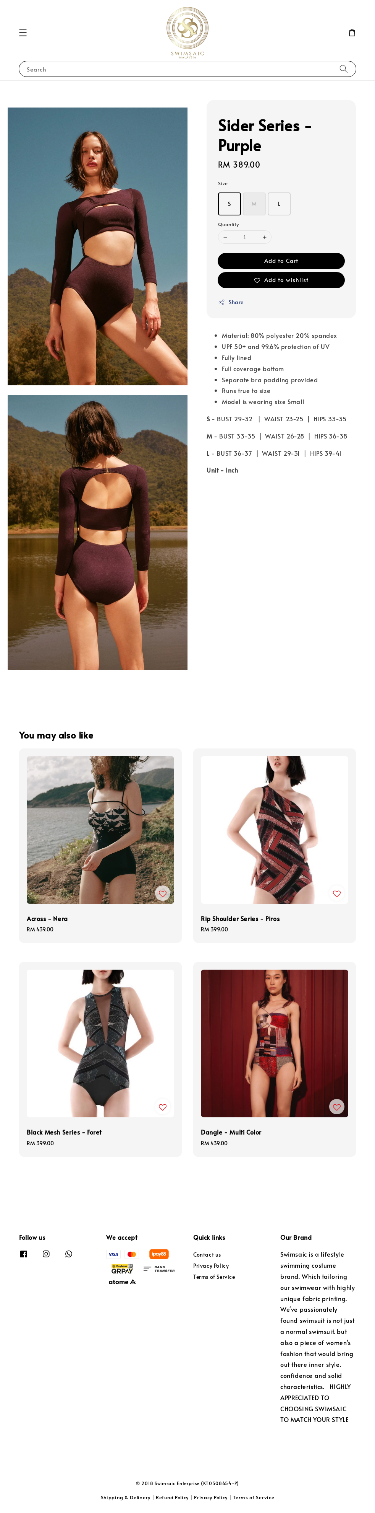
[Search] (343, 68)
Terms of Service (214, 1276)
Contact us (207, 1254)
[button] (23, 32)
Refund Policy (172, 1497)
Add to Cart (281, 260)
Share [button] (231, 302)
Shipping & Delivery (125, 1497)
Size (223, 183)
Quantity (228, 224)
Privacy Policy (211, 1265)
